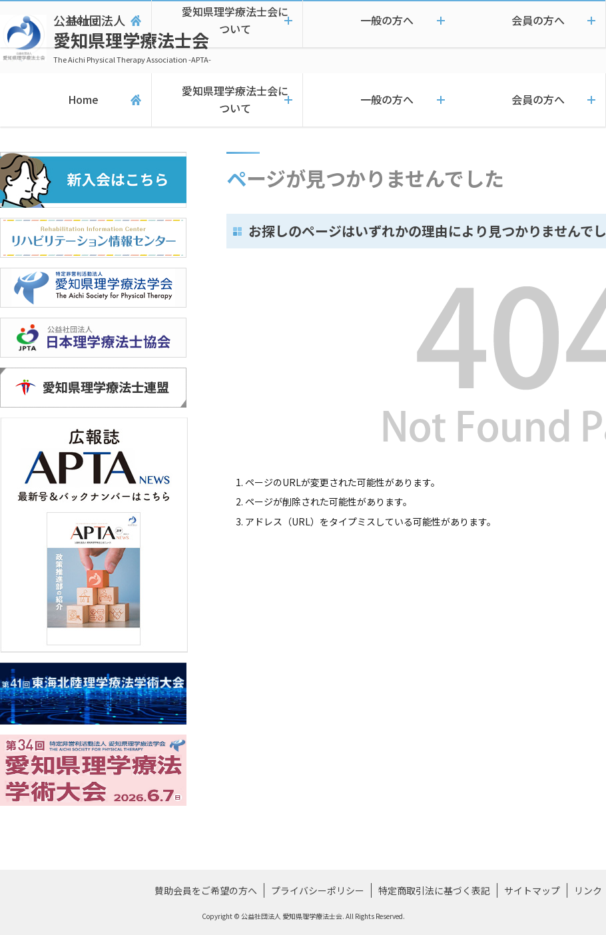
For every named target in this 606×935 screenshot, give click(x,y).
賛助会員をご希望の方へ (205, 890)
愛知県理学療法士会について (227, 99)
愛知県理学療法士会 (132, 38)
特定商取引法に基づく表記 (434, 890)
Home (75, 100)
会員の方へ (530, 100)
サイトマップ (532, 890)
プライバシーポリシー (317, 890)
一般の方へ (379, 100)
